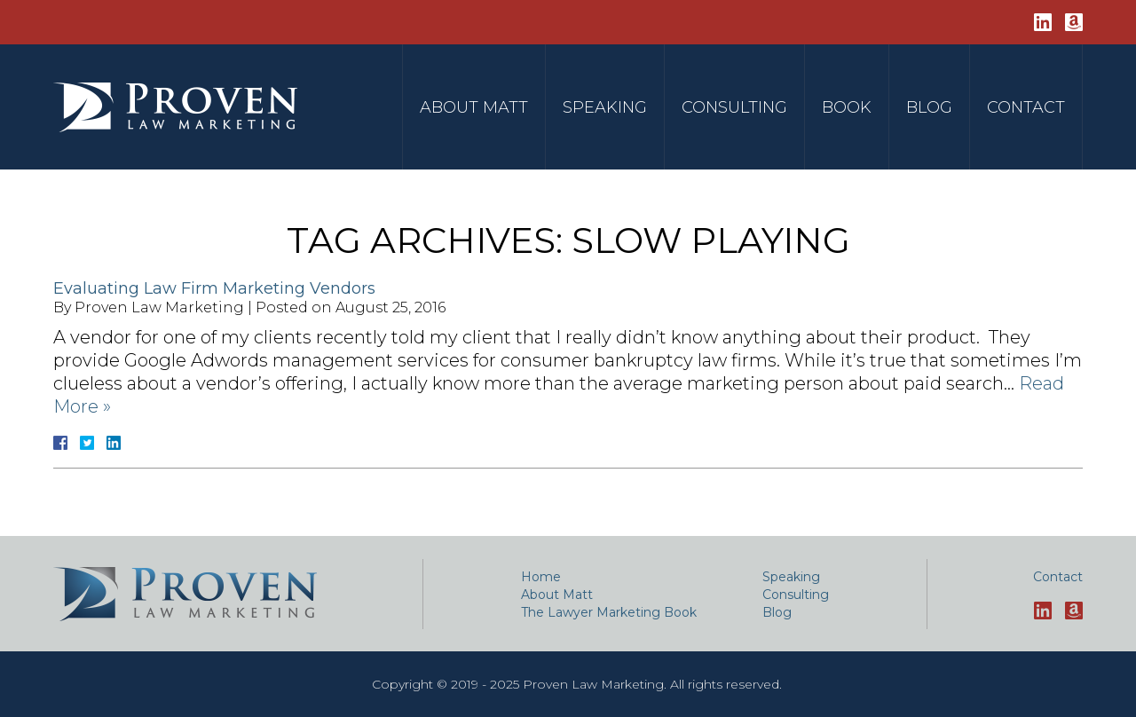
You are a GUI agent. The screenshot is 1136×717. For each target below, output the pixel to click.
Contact (1026, 107)
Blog (929, 107)
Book (847, 107)
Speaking (605, 107)
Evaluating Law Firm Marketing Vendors (214, 288)
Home (541, 577)
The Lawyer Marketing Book (609, 612)
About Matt (474, 107)
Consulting (734, 107)
